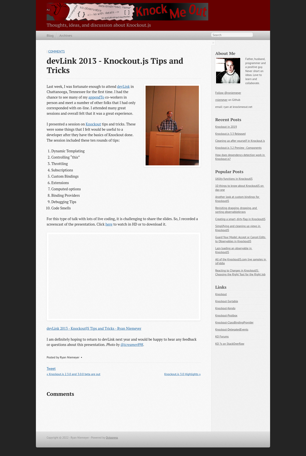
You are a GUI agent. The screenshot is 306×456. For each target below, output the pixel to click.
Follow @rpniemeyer (228, 93)
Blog (50, 35)
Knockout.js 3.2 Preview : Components (238, 148)
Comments (56, 51)
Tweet (51, 368)
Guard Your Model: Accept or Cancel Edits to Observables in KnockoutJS (240, 239)
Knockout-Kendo (225, 308)
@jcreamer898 (131, 344)
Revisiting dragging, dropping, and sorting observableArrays (236, 210)
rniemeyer (221, 100)
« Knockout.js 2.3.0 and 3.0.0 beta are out (73, 374)
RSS (257, 35)
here (108, 224)
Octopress (112, 437)
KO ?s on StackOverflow (229, 344)
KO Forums (222, 336)
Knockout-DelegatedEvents (231, 329)
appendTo (96, 97)
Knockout (93, 124)
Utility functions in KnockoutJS (234, 179)
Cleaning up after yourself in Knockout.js (240, 141)
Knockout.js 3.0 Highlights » (182, 374)
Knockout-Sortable (226, 301)
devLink (123, 86)
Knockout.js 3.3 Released (230, 134)
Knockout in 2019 (226, 127)
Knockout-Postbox (226, 315)
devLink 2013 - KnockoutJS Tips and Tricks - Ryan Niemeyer (94, 328)
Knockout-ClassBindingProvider (234, 322)
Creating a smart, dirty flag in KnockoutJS (240, 219)
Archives (65, 35)
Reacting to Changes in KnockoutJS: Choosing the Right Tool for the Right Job (240, 272)
